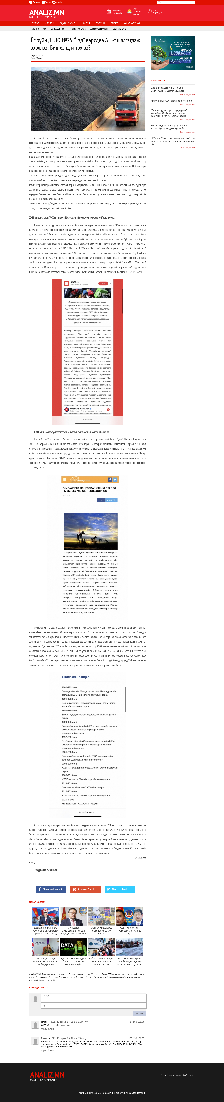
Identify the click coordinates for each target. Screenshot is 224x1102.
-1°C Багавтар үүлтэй (137, 12)
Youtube (57, 2)
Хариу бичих (47, 1029)
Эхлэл (163, 1075)
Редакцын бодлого (174, 1075)
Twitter (46, 2)
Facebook (34, 2)
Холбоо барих (188, 1075)
